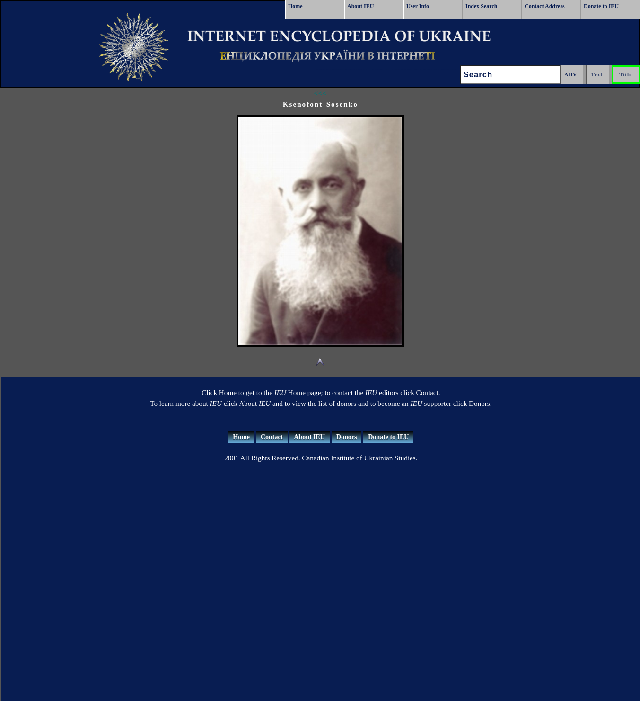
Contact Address (545, 6)
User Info (417, 6)
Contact (272, 436)
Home (295, 6)
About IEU (360, 6)
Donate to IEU (601, 6)
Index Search (481, 6)
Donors (346, 436)
